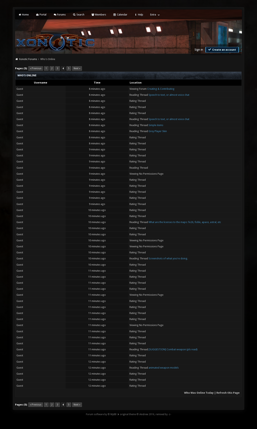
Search (78, 14)
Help (138, 14)
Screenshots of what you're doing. (168, 258)
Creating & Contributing (160, 88)
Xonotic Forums (28, 59)
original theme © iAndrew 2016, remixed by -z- (145, 414)
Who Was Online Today (199, 392)
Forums (59, 14)
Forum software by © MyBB (101, 414)
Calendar (120, 14)
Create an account (221, 49)
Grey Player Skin (158, 131)
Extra (153, 14)
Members (98, 14)
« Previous (35, 68)
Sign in (199, 49)
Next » (77, 68)
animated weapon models (164, 367)
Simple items (156, 125)
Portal (41, 14)
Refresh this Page (228, 392)
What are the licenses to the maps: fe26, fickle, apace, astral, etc (185, 222)
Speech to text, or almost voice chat (169, 94)
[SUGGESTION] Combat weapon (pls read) (173, 349)
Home (23, 14)
